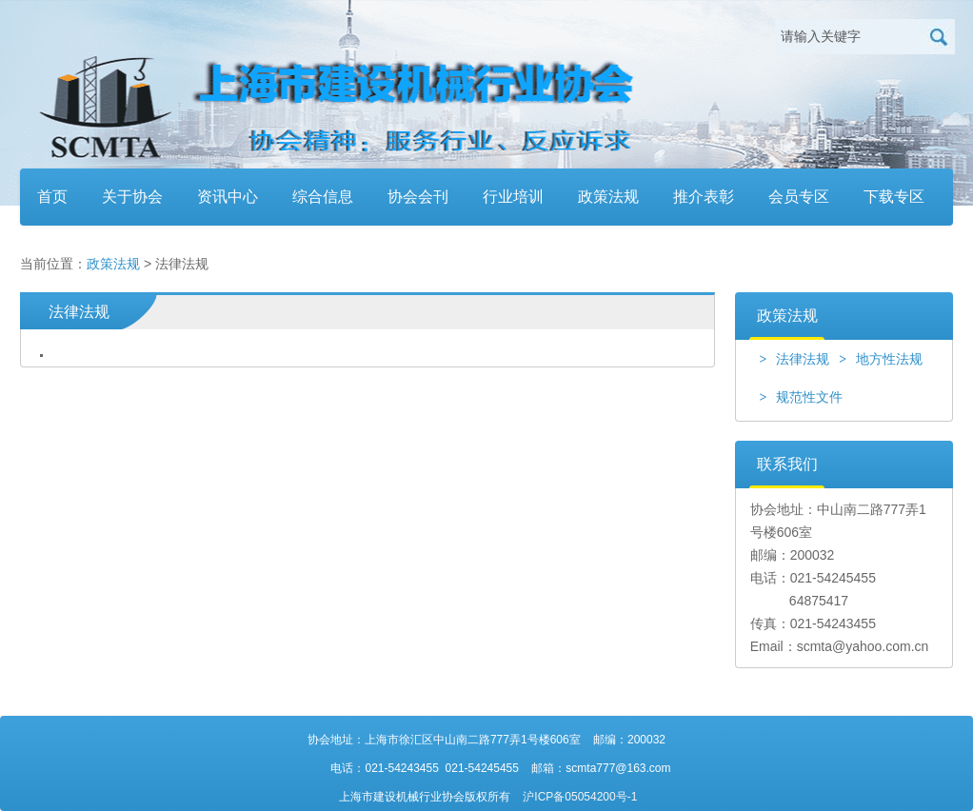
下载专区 (894, 196)
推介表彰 (703, 196)
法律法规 (794, 358)
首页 (52, 196)
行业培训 (513, 196)
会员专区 (798, 196)
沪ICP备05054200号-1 (580, 796)
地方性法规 (881, 358)
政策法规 (608, 196)
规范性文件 (801, 397)
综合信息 (322, 196)
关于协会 (132, 196)
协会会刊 (417, 196)
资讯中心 (227, 196)
